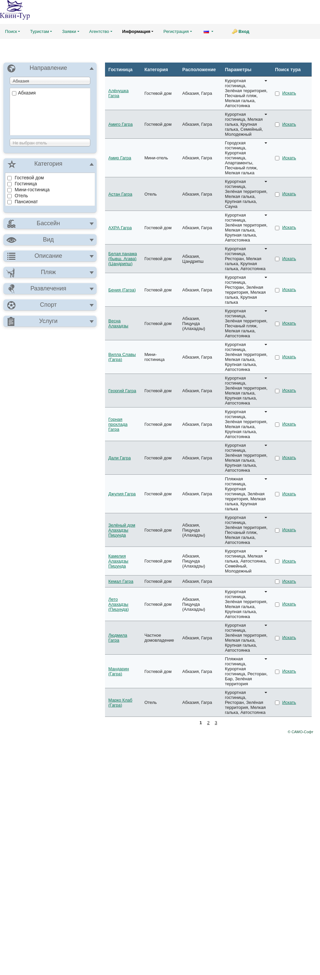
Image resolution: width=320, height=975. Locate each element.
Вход (244, 31)
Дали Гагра (119, 457)
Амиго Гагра (120, 124)
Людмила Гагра (117, 638)
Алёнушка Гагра (118, 93)
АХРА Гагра (120, 227)
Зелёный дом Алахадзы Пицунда (121, 530)
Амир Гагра (119, 157)
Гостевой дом (25, 177)
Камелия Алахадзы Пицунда (118, 561)
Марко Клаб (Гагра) (120, 703)
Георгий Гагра (122, 390)
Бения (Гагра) (122, 289)
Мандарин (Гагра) (118, 671)
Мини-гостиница (28, 189)
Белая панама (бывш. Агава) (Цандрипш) (122, 258)
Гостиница (22, 183)
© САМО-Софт (300, 732)
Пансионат (22, 201)
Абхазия (24, 92)
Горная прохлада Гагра (117, 424)
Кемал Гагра (120, 581)
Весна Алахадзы (118, 323)
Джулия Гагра (122, 493)
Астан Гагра (120, 194)
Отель (17, 195)
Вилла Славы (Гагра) (122, 357)
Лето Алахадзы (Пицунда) (118, 604)
